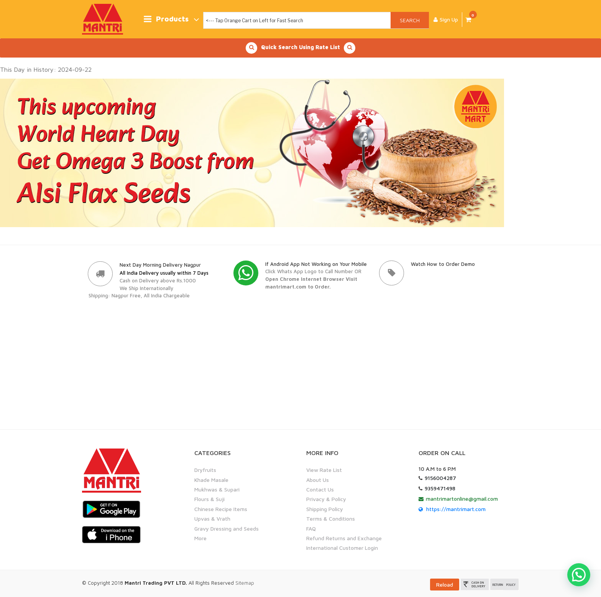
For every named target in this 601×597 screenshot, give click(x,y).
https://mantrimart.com (456, 509)
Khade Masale (211, 480)
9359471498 (440, 488)
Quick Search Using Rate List (300, 48)
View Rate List (324, 470)
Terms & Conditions (330, 518)
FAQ (311, 528)
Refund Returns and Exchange (344, 538)
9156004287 (440, 478)
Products (171, 19)
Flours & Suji (209, 499)
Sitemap (244, 583)
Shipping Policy (324, 509)
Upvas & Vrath (212, 518)
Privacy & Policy (326, 499)
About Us (317, 480)
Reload (444, 584)
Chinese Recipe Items (220, 509)
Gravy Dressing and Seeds (226, 528)
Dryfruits (205, 470)
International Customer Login (342, 547)
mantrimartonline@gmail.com (462, 498)
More (200, 538)
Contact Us (320, 489)
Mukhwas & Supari (217, 489)
